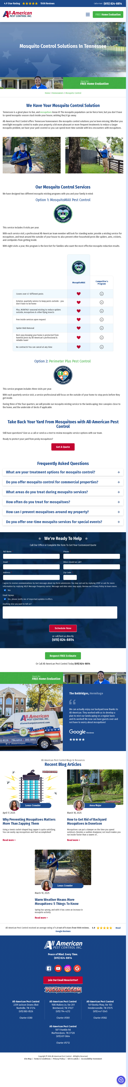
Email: (6, 562)
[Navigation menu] (87, 14)
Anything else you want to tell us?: (17, 604)
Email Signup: (8, 595)
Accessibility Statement (91, 1059)
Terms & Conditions (42, 1059)
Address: (7, 572)
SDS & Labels (73, 1059)
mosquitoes (46, 112)
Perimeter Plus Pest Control (70, 361)
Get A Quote (63, 447)
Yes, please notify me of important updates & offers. (28, 599)
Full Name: (8, 551)
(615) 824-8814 (113, 3)
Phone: (67, 551)
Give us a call (29, 432)
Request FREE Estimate (63, 655)
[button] (120, 1080)
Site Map (28, 1059)
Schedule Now (63, 628)
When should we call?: (72, 562)
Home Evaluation (108, 14)
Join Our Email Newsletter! (63, 980)
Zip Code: (68, 572)
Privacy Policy (59, 1059)
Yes (7, 590)
